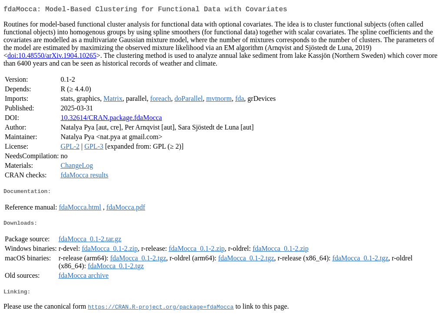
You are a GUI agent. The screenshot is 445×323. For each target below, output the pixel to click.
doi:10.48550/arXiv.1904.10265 (51, 57)
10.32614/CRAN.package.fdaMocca (111, 119)
